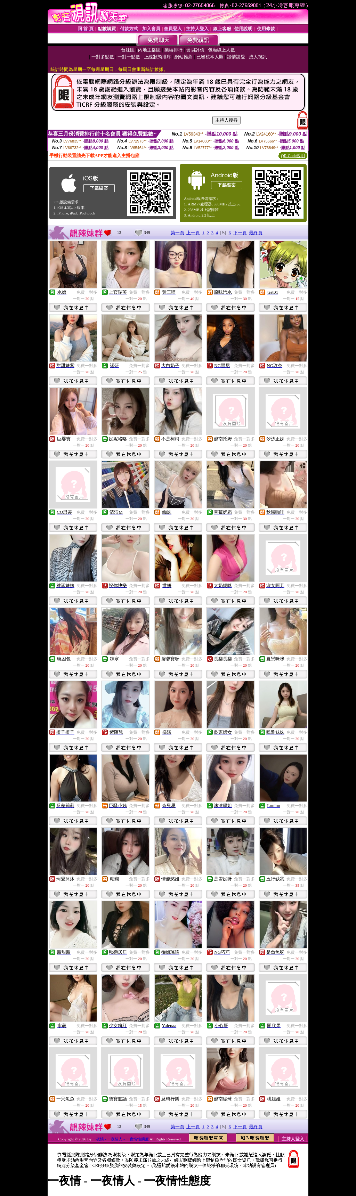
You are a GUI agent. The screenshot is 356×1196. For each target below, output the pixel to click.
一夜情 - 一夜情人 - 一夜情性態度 (120, 1139)
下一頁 (240, 232)
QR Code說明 (293, 155)
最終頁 (255, 232)
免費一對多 (86, 292)
